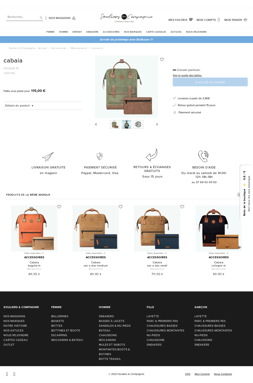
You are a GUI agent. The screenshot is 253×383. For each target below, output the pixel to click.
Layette (153, 316)
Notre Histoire (15, 326)
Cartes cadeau (16, 340)
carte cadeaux (156, 23)
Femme (50, 23)
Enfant (77, 23)
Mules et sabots (112, 345)
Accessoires (111, 23)
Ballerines (59, 316)
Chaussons (108, 335)
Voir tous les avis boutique (249, 193)
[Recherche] (24, 8)
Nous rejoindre (196, 23)
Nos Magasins (14, 316)
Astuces (176, 23)
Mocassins (107, 340)
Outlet (9, 345)
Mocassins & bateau (67, 340)
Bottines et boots (65, 330)
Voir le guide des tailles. (187, 75)
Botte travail (110, 359)
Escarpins (59, 335)
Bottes (56, 326)
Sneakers (92, 23)
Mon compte (202, 374)
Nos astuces (14, 330)
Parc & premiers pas (162, 321)
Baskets (57, 321)
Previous (239, 195)
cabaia (34, 262)
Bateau (104, 330)
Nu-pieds (153, 335)
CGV (187, 374)
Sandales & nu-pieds (115, 326)
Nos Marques (133, 23)
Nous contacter (223, 374)
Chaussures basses (162, 326)
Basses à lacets (111, 321)
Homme (63, 23)
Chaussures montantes (165, 330)
